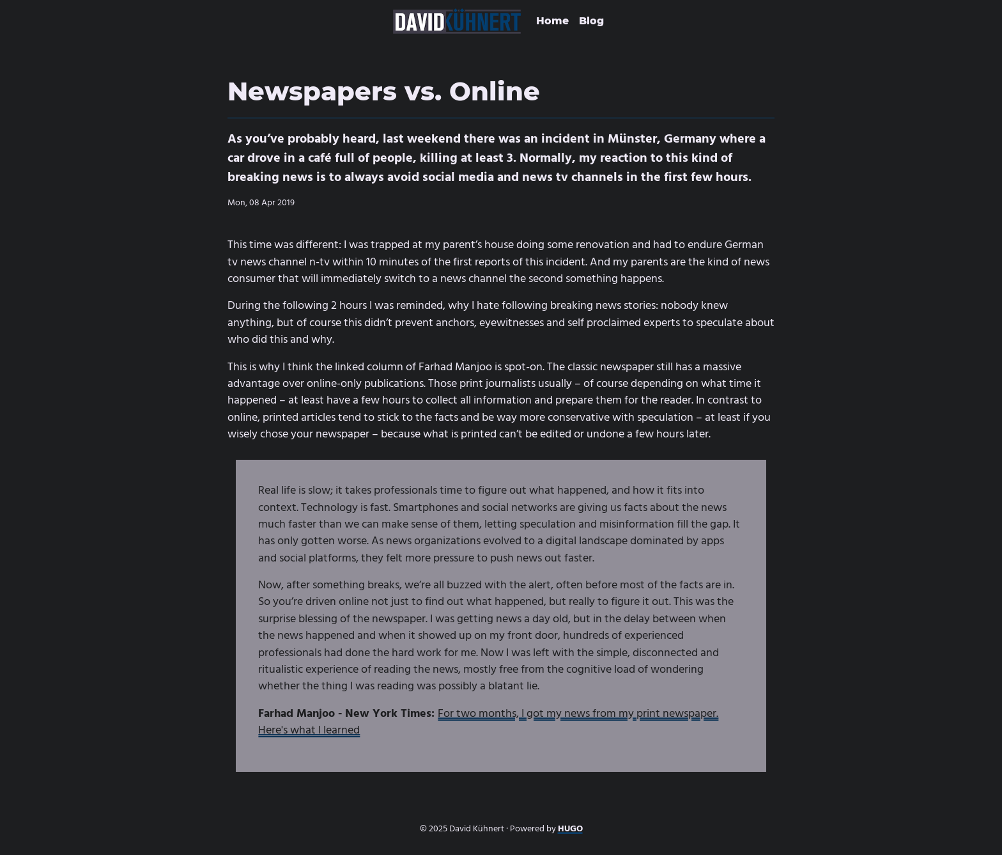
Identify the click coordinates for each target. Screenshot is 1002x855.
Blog (591, 21)
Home (552, 21)
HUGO (570, 828)
